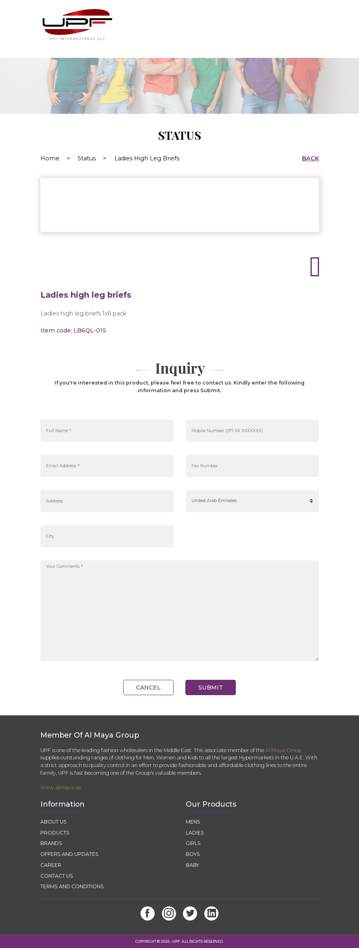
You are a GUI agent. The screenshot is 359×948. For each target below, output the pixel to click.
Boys (193, 854)
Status (87, 158)
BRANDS (51, 843)
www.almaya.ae (60, 787)
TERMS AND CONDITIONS (72, 886)
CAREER (50, 865)
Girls (193, 843)
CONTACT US (56, 876)
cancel (148, 687)
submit (210, 687)
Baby (192, 865)
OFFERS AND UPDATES (69, 854)
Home (58, 158)
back (310, 158)
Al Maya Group (283, 750)
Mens (193, 822)
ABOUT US (53, 822)
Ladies (195, 833)
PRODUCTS (54, 833)
